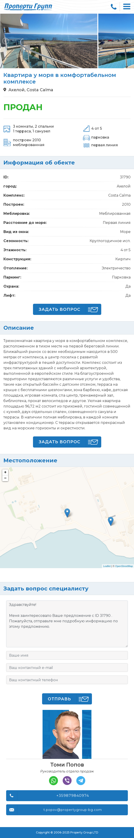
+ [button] (5, 472)
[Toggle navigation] (127, 6)
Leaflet (107, 566)
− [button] (5, 478)
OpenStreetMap (124, 566)
